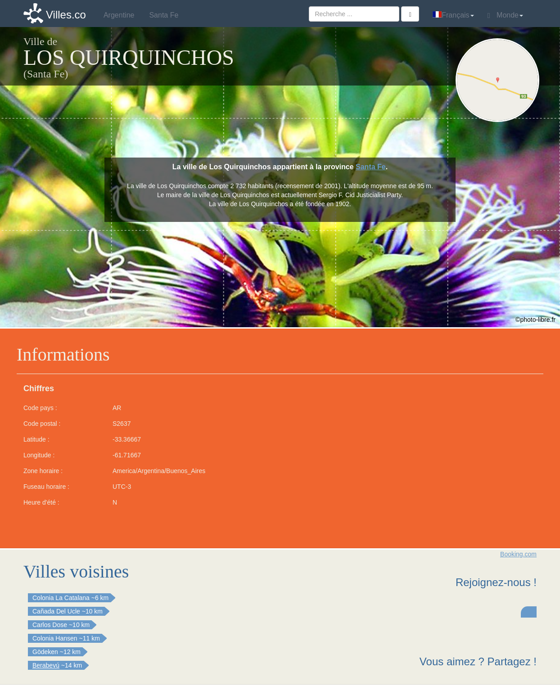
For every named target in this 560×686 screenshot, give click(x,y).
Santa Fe (371, 167)
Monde (505, 15)
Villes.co (66, 15)
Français (453, 15)
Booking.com (518, 554)
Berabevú (45, 665)
